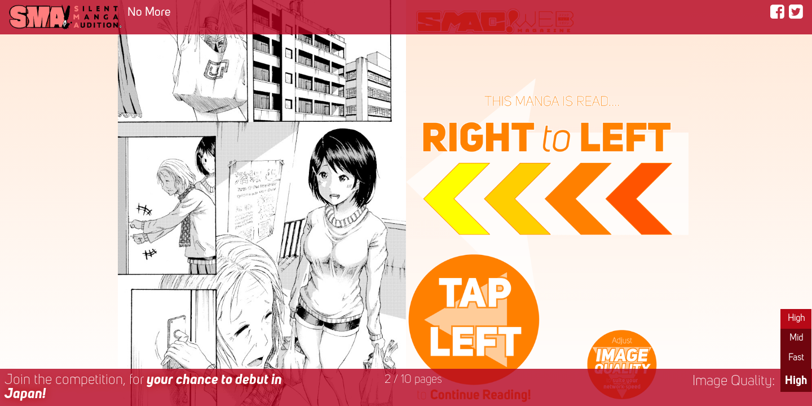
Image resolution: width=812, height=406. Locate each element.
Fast (796, 358)
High (796, 318)
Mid (796, 338)
